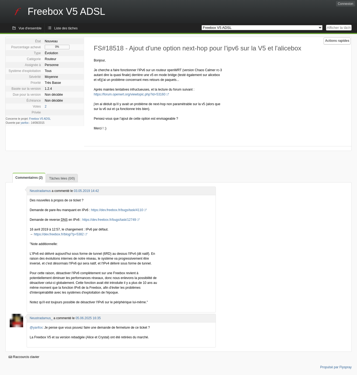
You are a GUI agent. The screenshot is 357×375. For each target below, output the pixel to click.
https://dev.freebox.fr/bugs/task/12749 (109, 220)
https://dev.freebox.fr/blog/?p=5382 (59, 234)
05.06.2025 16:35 (87, 318)
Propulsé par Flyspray (336, 367)
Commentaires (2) (29, 178)
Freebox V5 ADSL (40, 118)
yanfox (25, 122)
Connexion (345, 4)
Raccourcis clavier (24, 357)
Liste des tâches (66, 28)
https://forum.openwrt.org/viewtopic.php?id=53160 (129, 94)
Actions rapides (337, 41)
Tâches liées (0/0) (62, 178)
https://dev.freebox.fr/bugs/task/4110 (117, 210)
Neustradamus (40, 191)
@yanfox (36, 327)
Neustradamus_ (41, 318)
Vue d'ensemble (30, 28)
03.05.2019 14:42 (86, 191)
